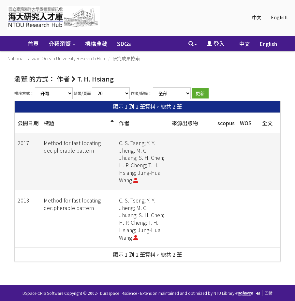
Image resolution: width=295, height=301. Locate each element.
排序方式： (24, 93)
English (279, 17)
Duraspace (109, 293)
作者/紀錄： (141, 93)
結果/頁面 (82, 93)
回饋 (269, 293)
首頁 (33, 43)
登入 (216, 43)
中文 (256, 17)
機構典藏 (96, 43)
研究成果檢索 (126, 58)
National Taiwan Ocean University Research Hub (56, 58)
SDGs (124, 43)
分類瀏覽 (62, 43)
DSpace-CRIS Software (42, 293)
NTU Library (224, 293)
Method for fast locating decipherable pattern (72, 146)
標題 (49, 123)
